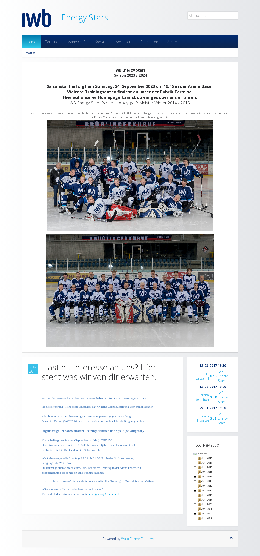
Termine (51, 41)
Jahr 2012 (207, 490)
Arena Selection (202, 397)
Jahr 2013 (207, 485)
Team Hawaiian (202, 418)
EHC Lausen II (202, 376)
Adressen (123, 41)
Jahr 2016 (207, 471)
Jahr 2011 (207, 495)
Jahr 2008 (207, 508)
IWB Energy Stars (223, 376)
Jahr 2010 (207, 499)
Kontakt (101, 41)
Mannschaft (76, 41)
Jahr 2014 (207, 481)
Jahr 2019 (207, 458)
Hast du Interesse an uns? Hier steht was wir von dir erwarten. (99, 372)
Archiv (172, 41)
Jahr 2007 (207, 513)
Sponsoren (149, 41)
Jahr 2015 (207, 476)
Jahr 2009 (207, 504)
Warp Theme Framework (139, 538)
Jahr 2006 (207, 518)
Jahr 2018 (207, 462)
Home (31, 41)
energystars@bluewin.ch (104, 494)
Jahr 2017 (207, 467)
